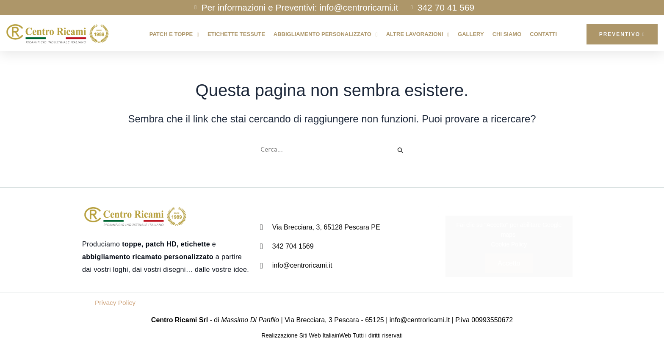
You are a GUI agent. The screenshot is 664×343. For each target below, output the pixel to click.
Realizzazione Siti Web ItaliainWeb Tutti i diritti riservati (332, 335)
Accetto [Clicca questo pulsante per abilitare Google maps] (509, 263)
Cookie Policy (509, 244)
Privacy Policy (116, 303)
